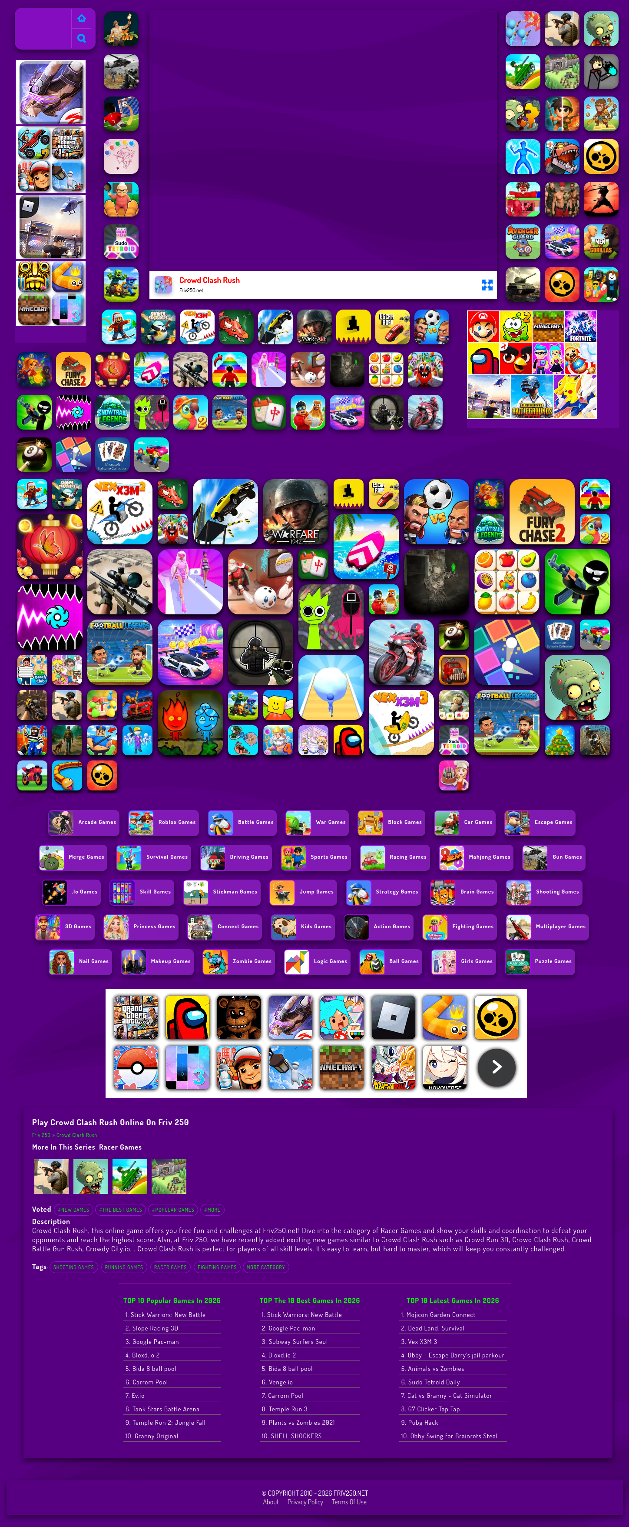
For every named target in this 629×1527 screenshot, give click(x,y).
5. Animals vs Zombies (433, 1368)
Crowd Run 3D (486, 1239)
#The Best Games (120, 1210)
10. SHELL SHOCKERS (292, 1436)
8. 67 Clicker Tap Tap (430, 1409)
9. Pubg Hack (420, 1422)
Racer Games (120, 1146)
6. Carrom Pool (147, 1382)
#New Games (73, 1210)
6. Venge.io (277, 1382)
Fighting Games (217, 1267)
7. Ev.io (135, 1395)
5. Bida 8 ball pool (151, 1368)
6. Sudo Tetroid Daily (430, 1382)
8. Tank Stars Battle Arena (163, 1409)
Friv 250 (29, 13)
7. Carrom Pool (283, 1395)
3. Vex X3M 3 (419, 1341)
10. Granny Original (152, 1436)
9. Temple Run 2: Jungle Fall (166, 1422)
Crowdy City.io (108, 1248)
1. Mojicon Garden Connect (438, 1314)
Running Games (124, 1267)
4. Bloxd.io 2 (143, 1355)
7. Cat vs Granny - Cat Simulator (447, 1395)
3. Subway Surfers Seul (295, 1341)
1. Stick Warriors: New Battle (166, 1314)
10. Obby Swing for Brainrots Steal (449, 1436)
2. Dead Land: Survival (433, 1328)
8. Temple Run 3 (285, 1409)
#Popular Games (173, 1210)
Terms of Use (349, 1501)
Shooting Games (73, 1267)
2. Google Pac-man (288, 1328)
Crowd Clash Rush (76, 1135)
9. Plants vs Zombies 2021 (298, 1422)
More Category (266, 1267)
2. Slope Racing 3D (152, 1328)
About (271, 1501)
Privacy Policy (305, 1501)
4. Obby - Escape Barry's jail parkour (453, 1355)
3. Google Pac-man (152, 1341)
